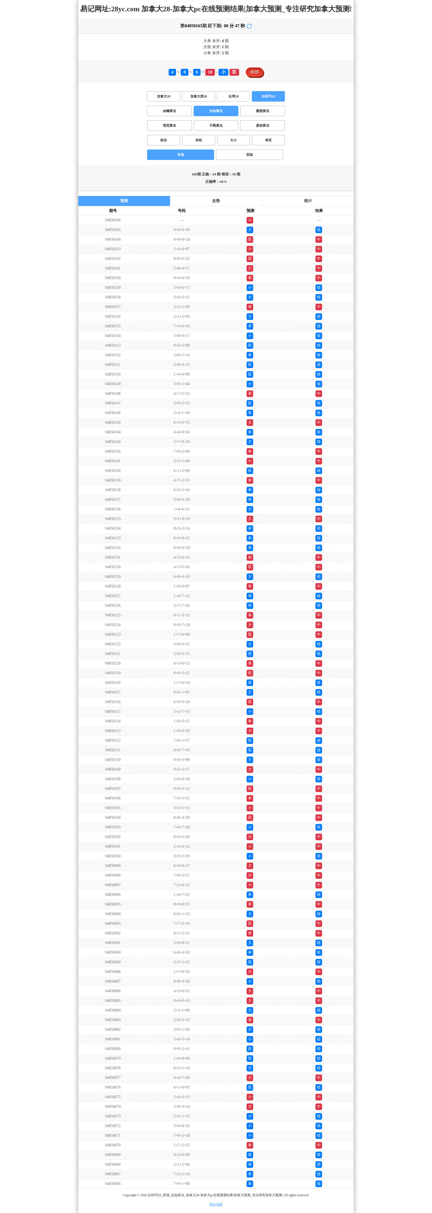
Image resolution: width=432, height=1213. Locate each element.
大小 (233, 140)
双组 (249, 155)
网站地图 (216, 1204)
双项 (180, 155)
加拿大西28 (198, 96)
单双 (268, 140)
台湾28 (233, 96)
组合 (163, 140)
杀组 (198, 140)
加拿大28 (163, 96)
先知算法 (216, 111)
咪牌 (254, 72)
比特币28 (268, 96)
